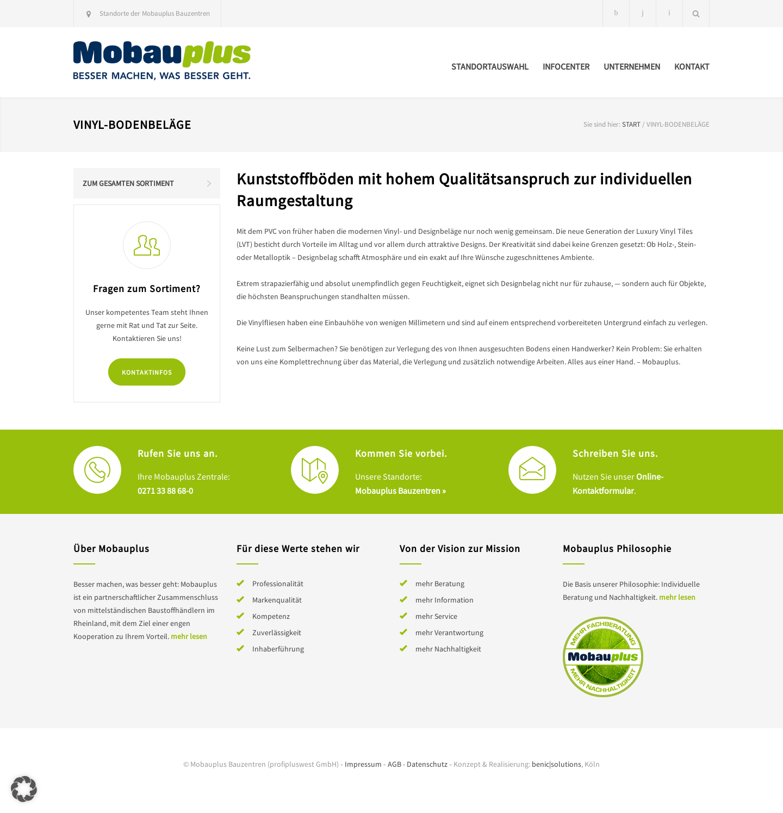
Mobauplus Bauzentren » (400, 490)
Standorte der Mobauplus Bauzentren (155, 13)
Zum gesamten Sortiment (128, 183)
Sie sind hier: (601, 124)
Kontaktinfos (147, 372)
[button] (24, 789)
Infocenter (566, 66)
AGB (394, 764)
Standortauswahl (490, 66)
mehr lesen (189, 636)
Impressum (363, 764)
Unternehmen (632, 66)
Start (631, 124)
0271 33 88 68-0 (165, 490)
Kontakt (692, 66)
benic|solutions (556, 764)
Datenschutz (427, 764)
